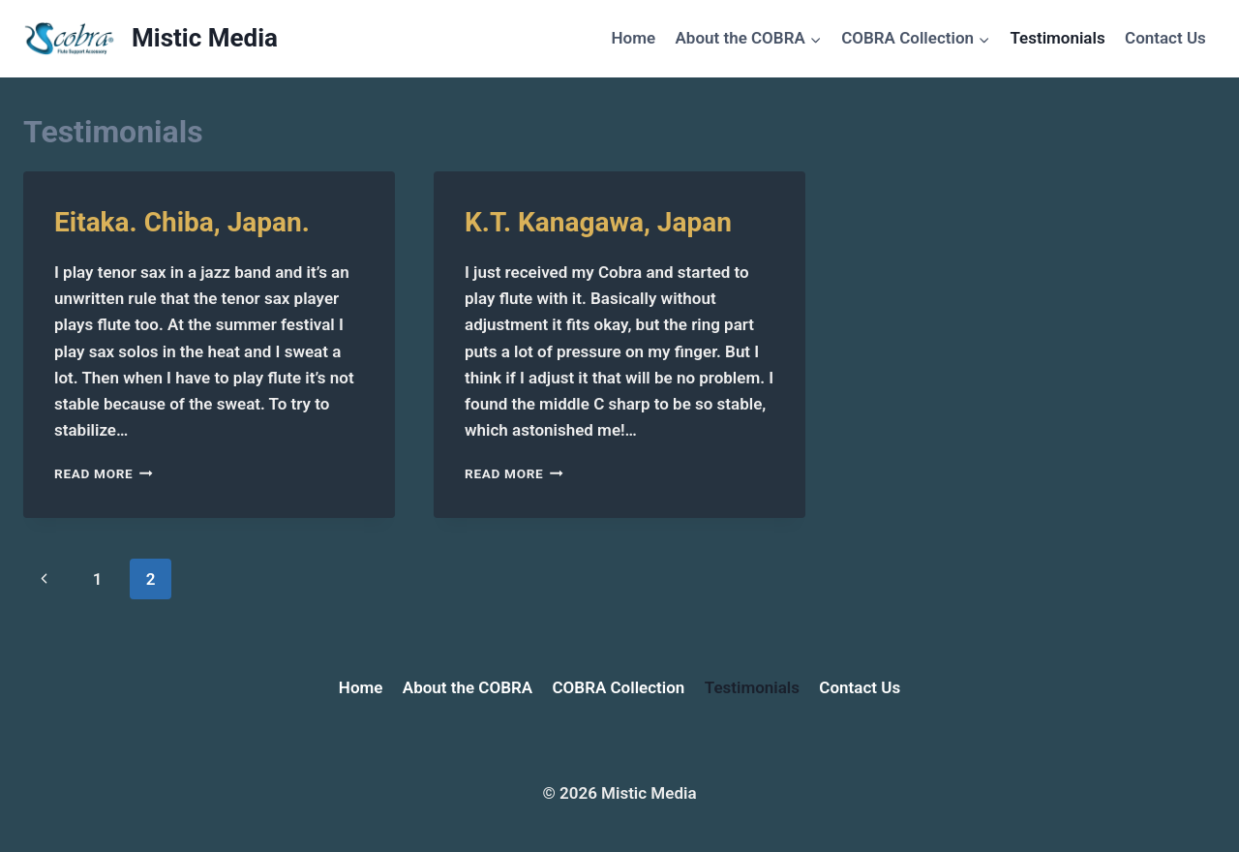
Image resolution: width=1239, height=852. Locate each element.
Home (634, 37)
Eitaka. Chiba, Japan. (182, 222)
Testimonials (1057, 37)
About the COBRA (467, 687)
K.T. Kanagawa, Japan (598, 222)
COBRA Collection (619, 687)
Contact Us (1165, 37)
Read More (103, 473)
